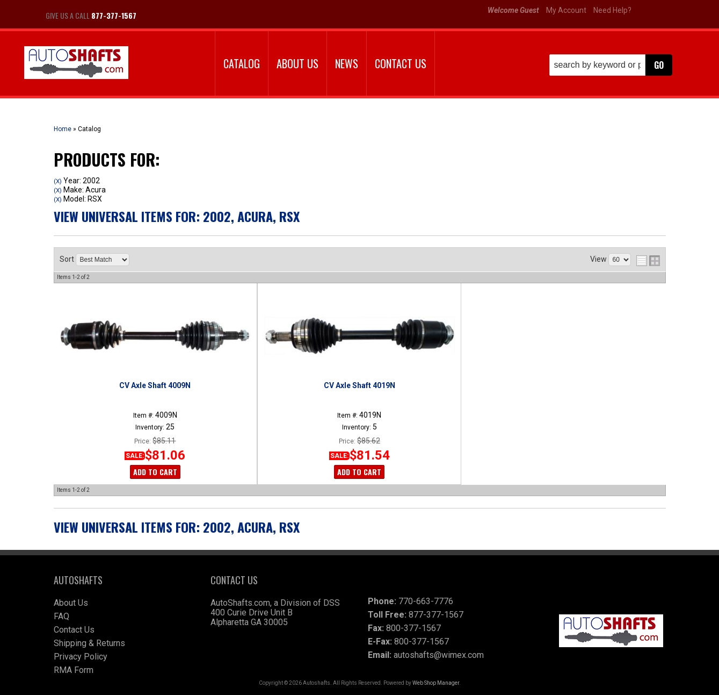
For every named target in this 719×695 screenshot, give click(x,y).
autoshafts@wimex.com (439, 655)
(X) (58, 181)
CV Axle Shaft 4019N (359, 385)
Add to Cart (155, 471)
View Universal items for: (177, 216)
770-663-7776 (425, 601)
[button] (610, 65)
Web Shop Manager (435, 683)
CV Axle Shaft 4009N (155, 385)
